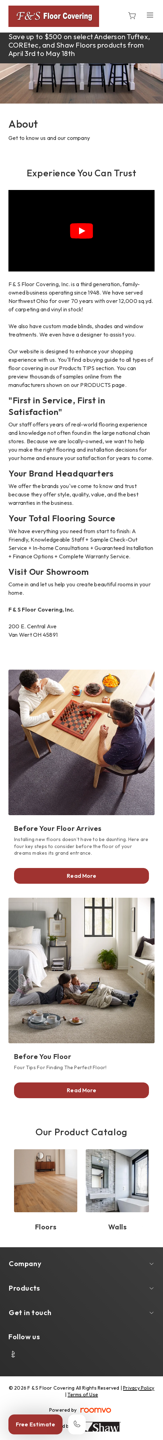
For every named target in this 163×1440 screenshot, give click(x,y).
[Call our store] (77, 1424)
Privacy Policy (138, 1388)
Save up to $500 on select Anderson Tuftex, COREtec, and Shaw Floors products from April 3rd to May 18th (79, 45)
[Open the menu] (150, 15)
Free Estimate (35, 1424)
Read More (81, 875)
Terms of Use (82, 1394)
